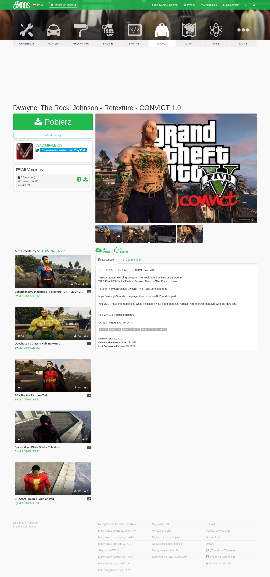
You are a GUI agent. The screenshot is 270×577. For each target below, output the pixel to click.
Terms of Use (213, 537)
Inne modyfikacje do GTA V (114, 570)
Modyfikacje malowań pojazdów (116, 537)
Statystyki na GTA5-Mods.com (169, 556)
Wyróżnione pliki (161, 530)
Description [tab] (106, 259)
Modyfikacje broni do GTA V (114, 543)
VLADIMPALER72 (49, 145)
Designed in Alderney (25, 522)
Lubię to (124, 252)
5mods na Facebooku (220, 557)
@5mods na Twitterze (220, 550)
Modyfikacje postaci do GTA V (115, 556)
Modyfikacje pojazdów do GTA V (117, 530)
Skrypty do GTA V (108, 550)
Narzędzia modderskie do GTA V (117, 524)
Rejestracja (231, 4)
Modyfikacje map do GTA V (114, 563)
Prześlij (190, 4)
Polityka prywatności (218, 530)
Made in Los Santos (25, 526)
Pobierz (52, 121)
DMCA (210, 543)
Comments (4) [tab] (132, 259)
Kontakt (210, 524)
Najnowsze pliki (161, 524)
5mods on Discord (218, 563)
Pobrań (106, 252)
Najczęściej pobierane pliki (167, 543)
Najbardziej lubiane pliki (166, 537)
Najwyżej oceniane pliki (165, 550)
